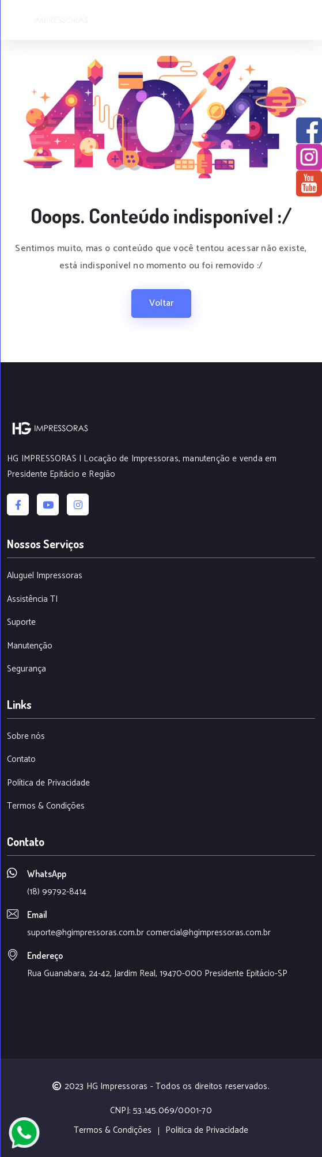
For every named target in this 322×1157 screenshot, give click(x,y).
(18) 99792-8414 (56, 892)
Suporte (21, 622)
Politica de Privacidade (206, 1130)
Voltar (161, 303)
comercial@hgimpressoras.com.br (208, 932)
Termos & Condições (46, 806)
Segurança (26, 669)
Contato (21, 760)
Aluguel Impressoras (44, 576)
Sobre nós (26, 736)
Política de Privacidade (48, 783)
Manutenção (29, 646)
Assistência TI (32, 599)
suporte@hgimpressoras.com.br (85, 932)
